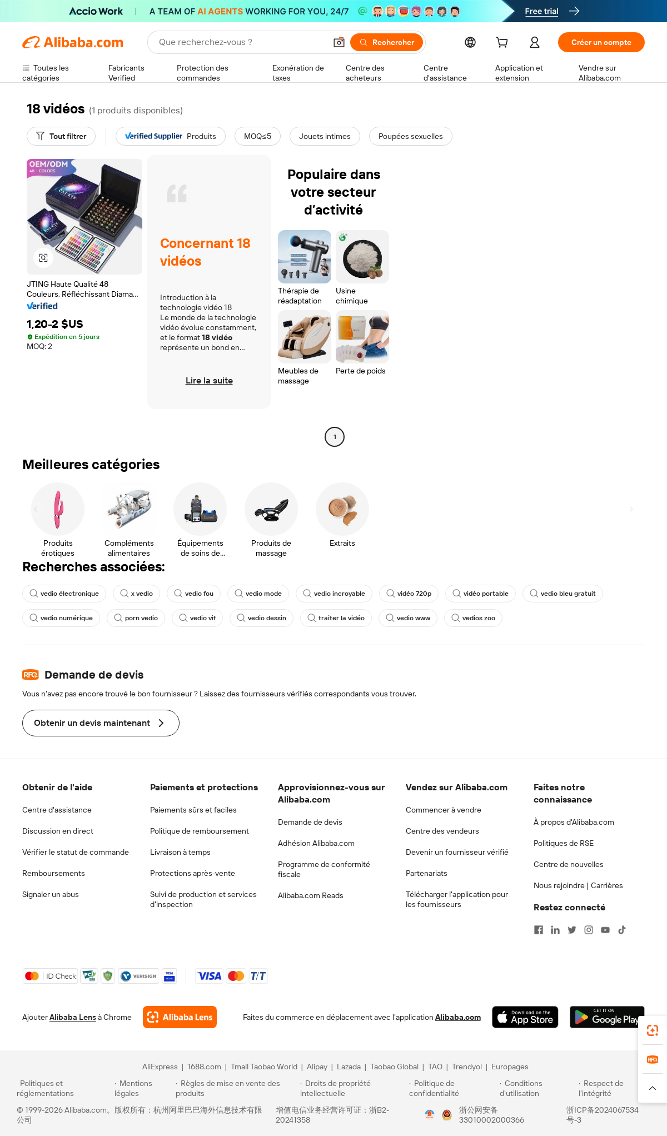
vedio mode (258, 593)
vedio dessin (261, 618)
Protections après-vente (192, 873)
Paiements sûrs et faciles (193, 809)
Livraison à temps (180, 852)
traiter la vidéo (336, 618)
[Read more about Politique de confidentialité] (452, 1088)
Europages (510, 1066)
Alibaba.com (458, 1017)
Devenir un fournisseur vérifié (457, 852)
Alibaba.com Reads (311, 895)
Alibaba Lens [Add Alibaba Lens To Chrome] (72, 1017)
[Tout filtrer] (61, 136)
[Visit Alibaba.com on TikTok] (622, 930)
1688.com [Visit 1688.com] (204, 1066)
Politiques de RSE (564, 843)
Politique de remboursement (199, 830)
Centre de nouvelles (569, 864)
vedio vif (197, 618)
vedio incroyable (334, 593)
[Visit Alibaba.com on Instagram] (589, 930)
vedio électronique (64, 593)
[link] (652, 1030)
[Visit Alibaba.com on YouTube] (605, 930)
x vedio (136, 593)
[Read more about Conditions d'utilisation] (537, 1088)
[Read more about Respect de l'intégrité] (614, 1088)
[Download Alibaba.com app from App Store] (525, 1017)
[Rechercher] (386, 42)
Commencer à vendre (443, 809)
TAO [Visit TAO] (435, 1066)
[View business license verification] (430, 1114)
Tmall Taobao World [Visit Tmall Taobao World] (264, 1066)
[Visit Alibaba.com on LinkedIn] (555, 930)
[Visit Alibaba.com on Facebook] (539, 930)
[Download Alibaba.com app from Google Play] (607, 1017)
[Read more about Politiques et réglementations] (64, 1088)
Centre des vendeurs (442, 830)
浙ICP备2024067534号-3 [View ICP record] (602, 1114)
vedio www (408, 618)
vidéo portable (480, 593)
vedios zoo (473, 618)
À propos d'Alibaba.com (574, 822)
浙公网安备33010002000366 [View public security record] (491, 1114)
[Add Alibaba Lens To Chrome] (180, 1017)
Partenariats (426, 873)
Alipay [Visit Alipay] (317, 1066)
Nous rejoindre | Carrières (578, 885)
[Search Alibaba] (241, 42)
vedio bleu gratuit (563, 593)
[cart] (504, 43)
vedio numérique (61, 618)
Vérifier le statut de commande (75, 852)
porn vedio (136, 618)
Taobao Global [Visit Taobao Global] (394, 1066)
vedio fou (193, 593)
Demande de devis (310, 822)
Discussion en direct (57, 830)
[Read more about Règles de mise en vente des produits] (236, 1088)
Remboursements (53, 873)
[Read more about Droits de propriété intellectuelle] (353, 1088)
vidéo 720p (408, 593)
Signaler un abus (50, 894)
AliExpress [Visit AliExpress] (160, 1066)
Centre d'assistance (57, 809)
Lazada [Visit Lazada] (349, 1066)
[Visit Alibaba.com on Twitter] (572, 930)
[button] (339, 42)
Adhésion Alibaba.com (316, 843)
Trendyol (467, 1066)
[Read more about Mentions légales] (143, 1088)
